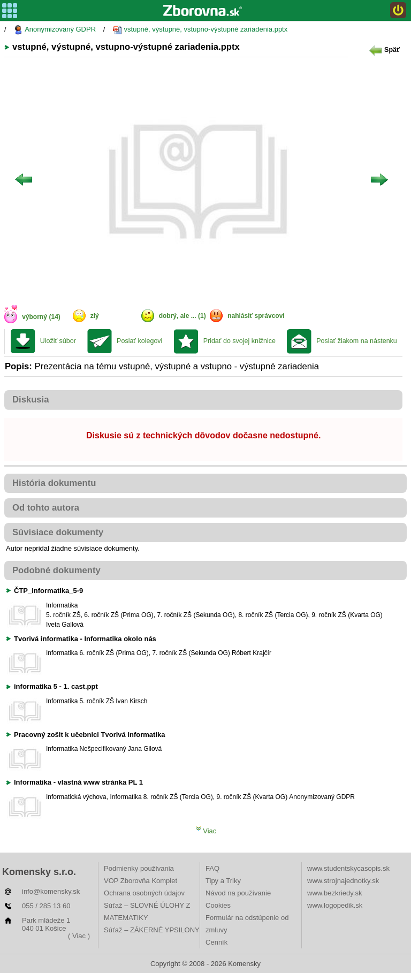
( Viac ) (79, 936)
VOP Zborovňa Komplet (140, 881)
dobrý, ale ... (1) (182, 316)
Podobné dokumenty (56, 570)
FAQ (212, 868)
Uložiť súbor (58, 341)
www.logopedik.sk (334, 905)
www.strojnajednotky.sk (343, 881)
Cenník (216, 942)
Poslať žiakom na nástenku (356, 341)
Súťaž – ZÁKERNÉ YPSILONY (152, 930)
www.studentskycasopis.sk (348, 868)
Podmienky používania (139, 868)
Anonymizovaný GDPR (54, 29)
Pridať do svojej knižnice (239, 341)
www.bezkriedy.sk (334, 893)
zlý (94, 316)
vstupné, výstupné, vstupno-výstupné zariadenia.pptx (199, 29)
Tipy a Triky (223, 881)
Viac (206, 831)
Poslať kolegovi (139, 341)
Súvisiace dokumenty (57, 532)
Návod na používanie (238, 893)
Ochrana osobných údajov (144, 893)
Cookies (218, 905)
